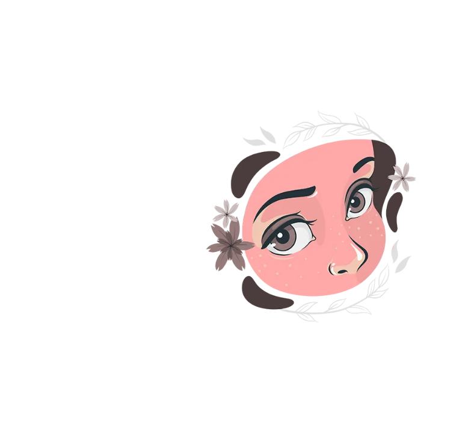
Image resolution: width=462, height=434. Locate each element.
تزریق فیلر (414, 356)
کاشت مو (420, 301)
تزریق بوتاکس (314, 328)
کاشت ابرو (348, 301)
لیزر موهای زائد (404, 328)
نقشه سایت (327, 384)
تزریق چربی (338, 356)
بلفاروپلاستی (408, 384)
